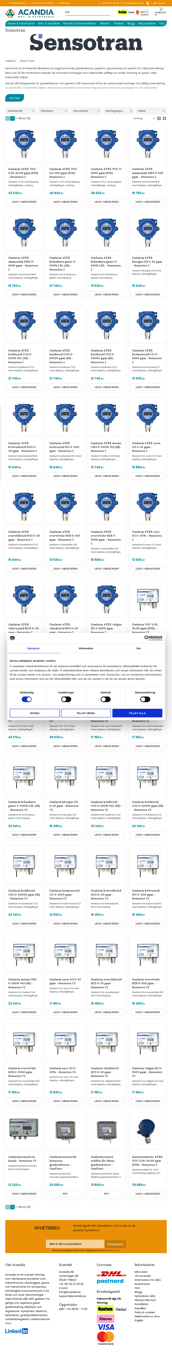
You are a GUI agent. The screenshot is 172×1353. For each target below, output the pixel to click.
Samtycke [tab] (33, 648)
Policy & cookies (145, 1312)
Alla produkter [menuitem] (147, 23)
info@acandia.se (133, 3)
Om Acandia (143, 1276)
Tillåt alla (137, 713)
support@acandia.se (72, 1296)
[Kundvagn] (160, 14)
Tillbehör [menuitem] (104, 23)
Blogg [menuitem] (131, 23)
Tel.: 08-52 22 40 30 (71, 1284)
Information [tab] (86, 648)
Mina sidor (141, 1272)
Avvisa (35, 713)
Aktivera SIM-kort (145, 1300)
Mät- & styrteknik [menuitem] (49, 23)
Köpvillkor (140, 1308)
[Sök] (124, 12)
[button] (20, 110)
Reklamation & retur (147, 1316)
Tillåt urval (86, 713)
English (139, 1320)
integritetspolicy (111, 1250)
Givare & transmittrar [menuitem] (21, 23)
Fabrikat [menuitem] (119, 23)
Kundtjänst (141, 1304)
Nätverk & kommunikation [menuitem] (79, 23)
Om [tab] (138, 648)
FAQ (137, 1288)
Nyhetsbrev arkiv (145, 1296)
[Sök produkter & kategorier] (93, 11)
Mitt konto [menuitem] (144, 13)
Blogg (138, 1292)
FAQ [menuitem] (161, 23)
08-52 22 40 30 (110, 3)
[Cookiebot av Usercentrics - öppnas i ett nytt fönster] (147, 638)
